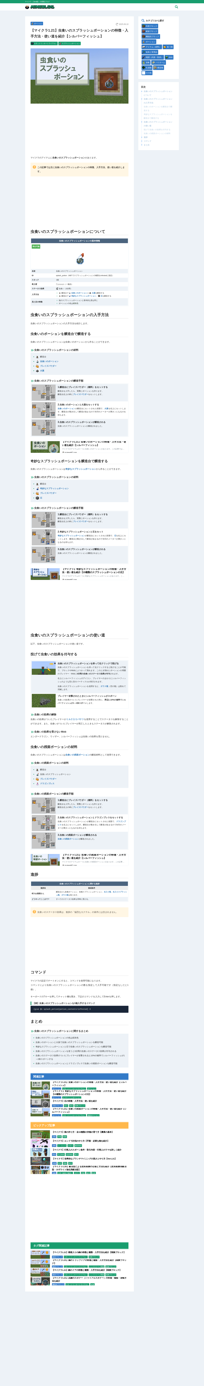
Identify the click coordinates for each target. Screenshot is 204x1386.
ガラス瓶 (104, 696)
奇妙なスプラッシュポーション (83, 296)
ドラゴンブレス (47, 793)
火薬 (93, 293)
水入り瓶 (107, 907)
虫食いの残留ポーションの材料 (157, 133)
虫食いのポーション (79, 293)
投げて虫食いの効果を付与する (157, 129)
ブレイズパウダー (48, 366)
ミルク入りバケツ (75, 729)
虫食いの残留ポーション (77, 765)
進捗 (146, 137)
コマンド (147, 141)
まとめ (146, 145)
